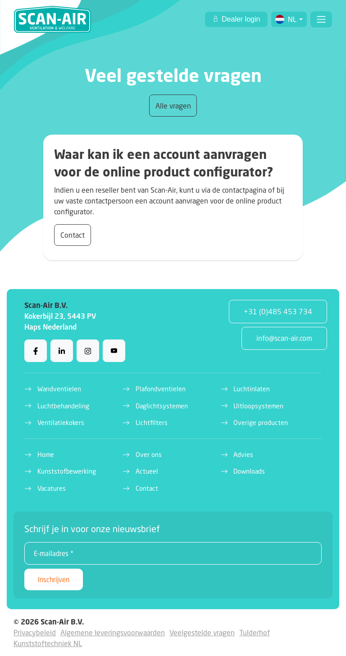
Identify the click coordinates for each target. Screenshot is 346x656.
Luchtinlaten (251, 389)
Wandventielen (59, 389)
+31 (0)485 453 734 (278, 311)
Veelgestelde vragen (202, 632)
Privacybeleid (35, 632)
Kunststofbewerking (66, 471)
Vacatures (51, 488)
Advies (243, 454)
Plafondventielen (161, 389)
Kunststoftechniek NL (48, 643)
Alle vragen (173, 105)
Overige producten (260, 422)
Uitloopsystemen (258, 406)
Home (45, 454)
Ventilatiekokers (60, 422)
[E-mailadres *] (173, 553)
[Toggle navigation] (321, 19)
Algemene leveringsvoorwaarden (112, 632)
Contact (72, 235)
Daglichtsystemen (162, 406)
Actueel (147, 471)
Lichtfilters (152, 422)
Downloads (249, 471)
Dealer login (240, 19)
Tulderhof (254, 632)
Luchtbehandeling (63, 406)
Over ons (149, 454)
